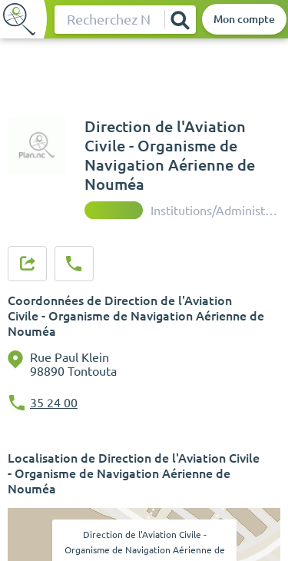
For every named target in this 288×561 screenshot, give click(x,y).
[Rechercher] (180, 19)
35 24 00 (54, 403)
